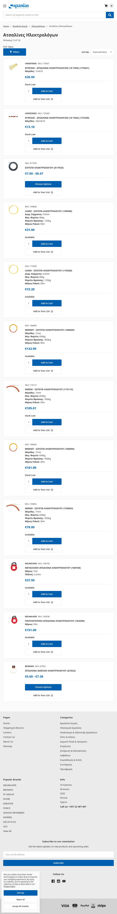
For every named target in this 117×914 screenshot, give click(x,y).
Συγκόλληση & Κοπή (71, 759)
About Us (8, 741)
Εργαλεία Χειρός (68, 723)
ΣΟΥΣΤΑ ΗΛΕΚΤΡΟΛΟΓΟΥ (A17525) (44, 167)
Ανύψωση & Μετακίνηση (73, 750)
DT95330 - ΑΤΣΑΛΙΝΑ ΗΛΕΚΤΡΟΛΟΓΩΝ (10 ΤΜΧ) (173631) (57, 67)
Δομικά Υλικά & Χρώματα (73, 741)
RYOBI (6, 798)
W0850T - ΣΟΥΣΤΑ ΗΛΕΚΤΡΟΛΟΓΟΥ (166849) (49, 329)
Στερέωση (65, 746)
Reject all (21, 899)
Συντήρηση (66, 764)
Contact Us (9, 736)
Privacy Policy (9, 886)
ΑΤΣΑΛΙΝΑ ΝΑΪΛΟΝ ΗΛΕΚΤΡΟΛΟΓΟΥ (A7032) (50, 670)
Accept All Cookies (20, 906)
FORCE (6, 808)
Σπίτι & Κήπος (67, 736)
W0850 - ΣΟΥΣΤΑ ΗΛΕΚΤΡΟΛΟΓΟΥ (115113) (49, 389)
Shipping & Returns (13, 727)
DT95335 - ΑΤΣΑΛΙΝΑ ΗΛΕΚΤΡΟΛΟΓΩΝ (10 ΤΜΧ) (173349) (57, 117)
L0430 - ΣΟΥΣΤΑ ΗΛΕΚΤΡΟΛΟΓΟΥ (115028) (48, 270)
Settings (20, 893)
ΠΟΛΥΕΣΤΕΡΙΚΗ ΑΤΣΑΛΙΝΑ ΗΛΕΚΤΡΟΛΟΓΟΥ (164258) (55, 620)
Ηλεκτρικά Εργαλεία (70, 727)
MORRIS (7, 817)
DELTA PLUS (9, 821)
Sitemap (7, 746)
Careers (7, 732)
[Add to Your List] (43, 99)
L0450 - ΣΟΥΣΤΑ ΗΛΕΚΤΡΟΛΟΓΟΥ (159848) (48, 211)
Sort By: (85, 52)
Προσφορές (66, 769)
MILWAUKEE (9, 785)
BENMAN (8, 789)
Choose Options (43, 184)
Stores (6, 723)
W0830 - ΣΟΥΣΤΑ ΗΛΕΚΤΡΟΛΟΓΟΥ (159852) (49, 508)
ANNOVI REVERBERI (13, 812)
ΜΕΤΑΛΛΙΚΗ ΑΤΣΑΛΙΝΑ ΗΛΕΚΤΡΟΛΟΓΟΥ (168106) (53, 567)
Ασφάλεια (65, 755)
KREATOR (8, 803)
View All (7, 831)
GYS (5, 826)
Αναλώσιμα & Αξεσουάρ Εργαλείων (78, 732)
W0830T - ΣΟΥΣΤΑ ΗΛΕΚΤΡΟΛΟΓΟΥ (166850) (49, 448)
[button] (14, 52)
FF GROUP (8, 794)
